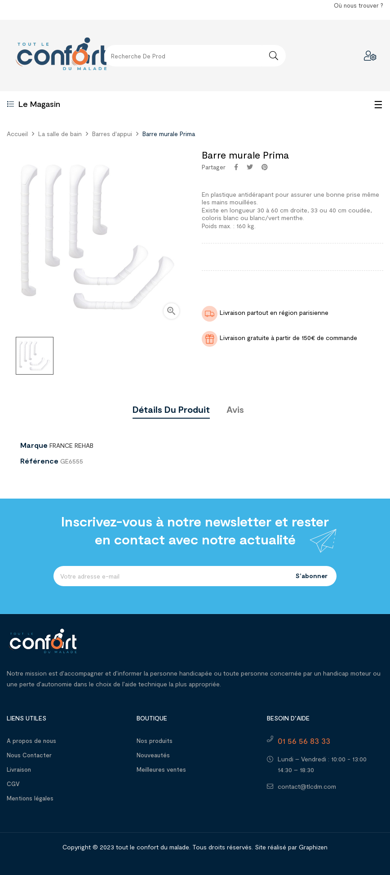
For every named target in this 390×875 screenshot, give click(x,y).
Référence (39, 461)
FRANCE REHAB (71, 445)
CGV (13, 783)
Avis (235, 409)
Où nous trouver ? (358, 5)
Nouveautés (153, 755)
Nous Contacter (29, 755)
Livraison (19, 769)
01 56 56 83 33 (304, 741)
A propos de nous (31, 740)
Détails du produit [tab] (171, 409)
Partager (236, 167)
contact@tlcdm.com (307, 786)
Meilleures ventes (161, 769)
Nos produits (155, 740)
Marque (34, 445)
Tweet (250, 167)
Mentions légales (30, 798)
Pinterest (264, 167)
